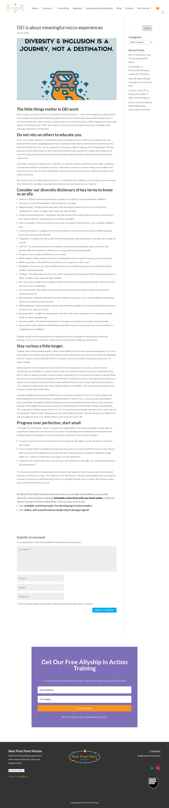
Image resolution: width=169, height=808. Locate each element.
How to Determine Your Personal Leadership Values (139, 58)
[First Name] (84, 699)
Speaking (77, 8)
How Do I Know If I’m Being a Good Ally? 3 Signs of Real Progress (139, 94)
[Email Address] (84, 689)
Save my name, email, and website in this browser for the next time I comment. (56, 603)
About (35, 8)
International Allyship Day (99, 8)
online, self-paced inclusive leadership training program (56, 509)
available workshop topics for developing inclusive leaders (58, 505)
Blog (119, 8)
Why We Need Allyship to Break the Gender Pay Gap (140, 82)
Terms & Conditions (17, 776)
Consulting (63, 8)
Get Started (143, 8)
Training (46, 8)
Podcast (129, 8)
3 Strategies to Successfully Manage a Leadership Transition (139, 70)
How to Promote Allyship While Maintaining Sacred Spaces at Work (140, 106)
